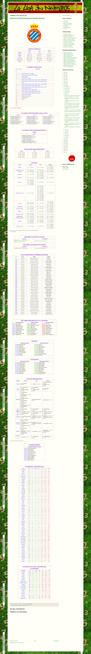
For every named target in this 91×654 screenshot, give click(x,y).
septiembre (67, 91)
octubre (66, 89)
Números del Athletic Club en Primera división (72, 113)
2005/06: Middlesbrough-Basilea (69, 62)
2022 (65, 78)
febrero (66, 135)
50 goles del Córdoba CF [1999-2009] (70, 38)
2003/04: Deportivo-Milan (68, 56)
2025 (65, 73)
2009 (65, 149)
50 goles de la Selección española (69, 40)
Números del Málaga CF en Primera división (71, 104)
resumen (28, 605)
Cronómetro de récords (67, 24)
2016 (65, 138)
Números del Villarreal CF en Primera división (72, 117)
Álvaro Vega (66, 166)
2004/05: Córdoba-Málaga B (68, 66)
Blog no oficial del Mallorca (68, 23)
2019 (65, 82)
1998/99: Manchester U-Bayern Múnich (70, 64)
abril (65, 132)
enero (66, 137)
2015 (65, 140)
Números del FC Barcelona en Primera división (72, 123)
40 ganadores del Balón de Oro (69, 35)
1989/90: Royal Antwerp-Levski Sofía (70, 61)
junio (65, 129)
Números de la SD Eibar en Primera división (71, 106)
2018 (65, 84)
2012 (65, 144)
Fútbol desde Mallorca (67, 27)
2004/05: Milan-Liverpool (68, 52)
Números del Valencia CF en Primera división (72, 103)
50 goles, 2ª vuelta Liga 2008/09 (69, 39)
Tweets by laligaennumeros (67, 15)
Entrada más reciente (13, 640)
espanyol (20, 605)
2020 (65, 81)
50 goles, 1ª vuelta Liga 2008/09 (69, 44)
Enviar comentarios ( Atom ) (19, 642)
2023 (65, 76)
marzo (66, 134)
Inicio (35, 640)
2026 (65, 72)
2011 (65, 146)
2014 (65, 141)
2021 (65, 79)
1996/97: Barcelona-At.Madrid (69, 53)
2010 (65, 147)
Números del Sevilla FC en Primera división (71, 119)
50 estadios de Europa (67, 34)
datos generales (16, 605)
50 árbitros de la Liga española (69, 43)
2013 (65, 143)
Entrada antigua (56, 640)
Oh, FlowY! (65, 28)
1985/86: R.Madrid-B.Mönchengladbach (70, 57)
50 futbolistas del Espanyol (68, 41)
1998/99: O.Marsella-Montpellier (69, 60)
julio (65, 94)
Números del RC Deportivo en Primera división (72, 95)
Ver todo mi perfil (65, 169)
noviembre (66, 88)
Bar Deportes (66, 22)
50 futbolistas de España (68, 45)
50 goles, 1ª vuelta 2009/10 (68, 36)
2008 (65, 150)
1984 (65, 152)
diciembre (66, 86)
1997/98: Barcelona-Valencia (68, 65)
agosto (66, 92)
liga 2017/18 (24, 605)
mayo (66, 131)
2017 (65, 85)
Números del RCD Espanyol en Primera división (27, 18)
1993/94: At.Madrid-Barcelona (69, 55)
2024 (65, 75)
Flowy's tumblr (66, 26)
